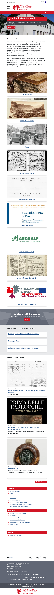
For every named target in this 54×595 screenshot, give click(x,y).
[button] (2, 24)
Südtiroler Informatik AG (20, 571)
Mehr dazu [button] (11, 27)
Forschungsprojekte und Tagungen (19, 506)
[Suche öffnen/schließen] (45, 12)
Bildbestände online (27, 121)
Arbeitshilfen (13, 515)
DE (42, 2)
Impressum (29, 584)
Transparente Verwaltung (14, 574)
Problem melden (34, 574)
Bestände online (27, 94)
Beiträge (12, 493)
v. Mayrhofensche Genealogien (27, 278)
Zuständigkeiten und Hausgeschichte (20, 522)
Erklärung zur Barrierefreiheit (16, 584)
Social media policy (27, 586)
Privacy (36, 584)
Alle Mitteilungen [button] (41, 482)
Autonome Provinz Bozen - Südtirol (20, 563)
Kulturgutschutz (14, 524)
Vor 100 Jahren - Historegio (27, 304)
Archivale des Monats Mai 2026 (27, 199)
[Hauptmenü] (8, 7)
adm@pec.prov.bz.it (15, 568)
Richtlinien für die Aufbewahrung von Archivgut (24, 348)
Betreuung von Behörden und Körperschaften (23, 334)
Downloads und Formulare (17, 518)
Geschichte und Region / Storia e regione (21, 504)
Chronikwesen (13, 495)
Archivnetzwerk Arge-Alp (27, 252)
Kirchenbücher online (27, 173)
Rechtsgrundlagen (14, 341)
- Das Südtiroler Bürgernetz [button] (20, 579)
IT (43, 2)
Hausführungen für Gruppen (17, 520)
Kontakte (26, 574)
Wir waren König (13, 469)
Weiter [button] (27, 319)
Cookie (42, 584)
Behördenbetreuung (15, 491)
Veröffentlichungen (27, 225)
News (27, 147)
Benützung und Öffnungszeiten (18, 513)
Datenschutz (13, 498)
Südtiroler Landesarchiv (16, 535)
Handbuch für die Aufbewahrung (18, 502)
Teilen (29, 557)
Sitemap (11, 557)
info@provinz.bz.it (16, 566)
